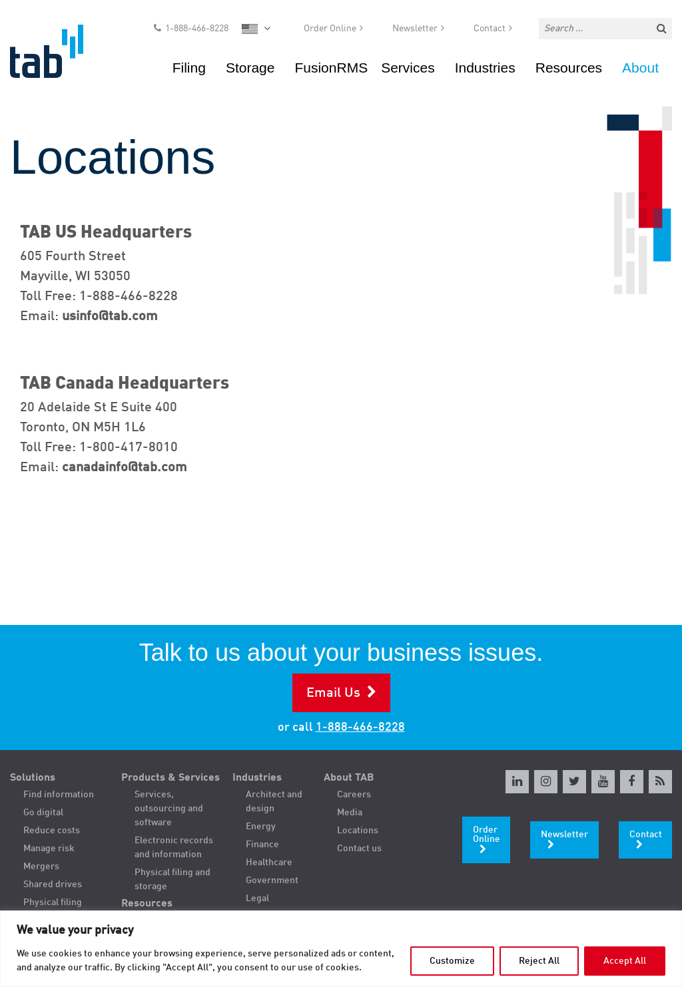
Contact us (359, 848)
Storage (250, 69)
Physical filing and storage (172, 879)
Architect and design (274, 801)
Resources (568, 69)
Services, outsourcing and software (169, 808)
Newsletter (415, 30)
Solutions (32, 778)
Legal (257, 898)
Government (272, 880)
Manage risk (49, 848)
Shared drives (52, 884)
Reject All (539, 961)
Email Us (333, 693)
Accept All (624, 961)
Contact (490, 30)
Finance (262, 844)
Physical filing (52, 902)
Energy (261, 826)
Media (349, 812)
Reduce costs (51, 830)
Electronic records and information (174, 847)
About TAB (349, 778)
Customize (452, 961)
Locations (357, 830)
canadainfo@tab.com (124, 468)
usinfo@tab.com (110, 316)
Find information (58, 794)
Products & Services (170, 778)
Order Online (330, 30)
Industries (485, 69)
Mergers (41, 866)
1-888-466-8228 (196, 30)
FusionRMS (331, 69)
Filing (189, 69)
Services (408, 69)
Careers (354, 794)
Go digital (43, 812)
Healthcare (269, 862)
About (640, 69)
